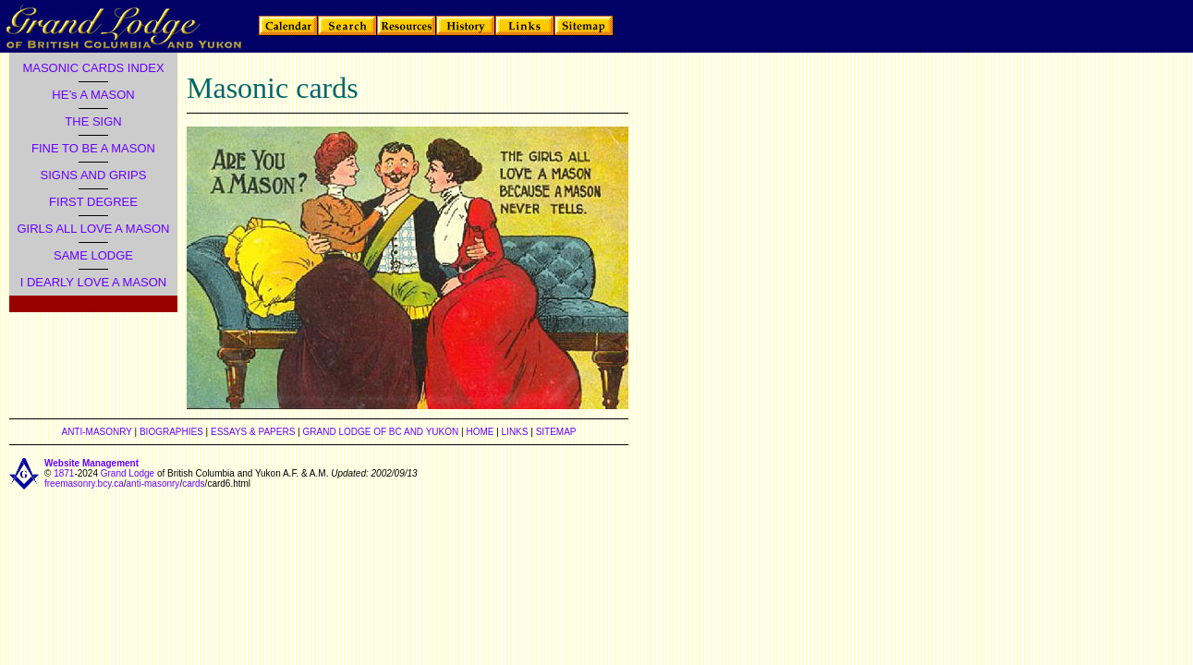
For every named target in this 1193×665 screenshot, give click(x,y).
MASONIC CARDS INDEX (93, 68)
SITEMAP (556, 432)
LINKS (515, 432)
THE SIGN (93, 121)
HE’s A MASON (93, 95)
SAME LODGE (93, 255)
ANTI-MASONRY (96, 432)
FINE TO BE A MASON (93, 148)
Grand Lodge (127, 473)
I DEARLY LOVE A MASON (93, 282)
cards (193, 483)
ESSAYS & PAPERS (253, 432)
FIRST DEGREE (93, 202)
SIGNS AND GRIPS (94, 175)
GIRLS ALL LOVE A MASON (94, 229)
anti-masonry (153, 483)
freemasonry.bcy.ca (84, 483)
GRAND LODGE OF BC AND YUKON (381, 432)
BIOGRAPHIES (171, 432)
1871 (64, 473)
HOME (479, 432)
